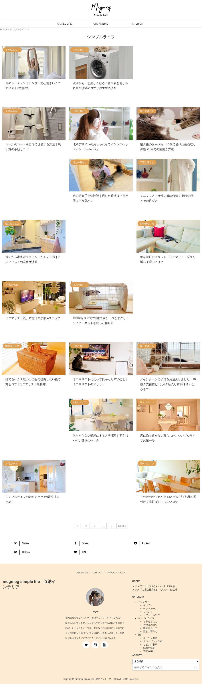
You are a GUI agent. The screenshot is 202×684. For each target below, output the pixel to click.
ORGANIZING (100, 23)
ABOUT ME (82, 572)
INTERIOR (137, 23)
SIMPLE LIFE (64, 23)
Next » (122, 525)
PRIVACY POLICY (117, 572)
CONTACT (97, 572)
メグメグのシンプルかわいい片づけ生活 (153, 586)
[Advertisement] (168, 75)
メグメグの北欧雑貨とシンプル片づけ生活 (154, 589)
